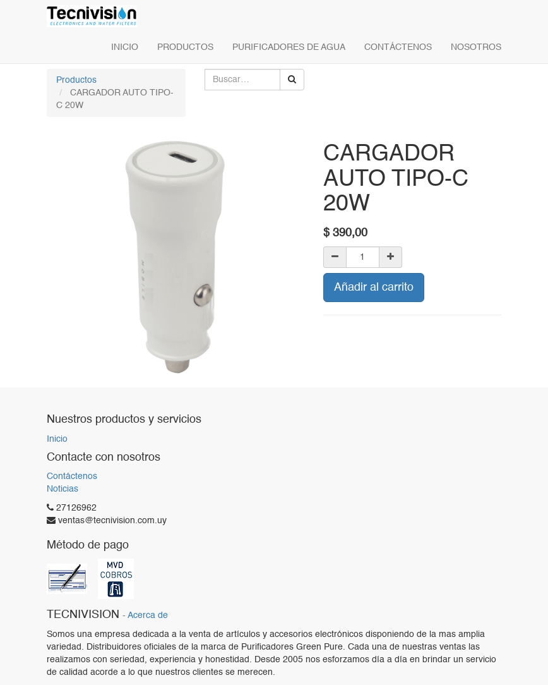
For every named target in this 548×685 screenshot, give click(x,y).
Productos (76, 80)
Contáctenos (72, 476)
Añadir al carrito (374, 287)
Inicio (57, 439)
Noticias (62, 489)
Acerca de (148, 616)
